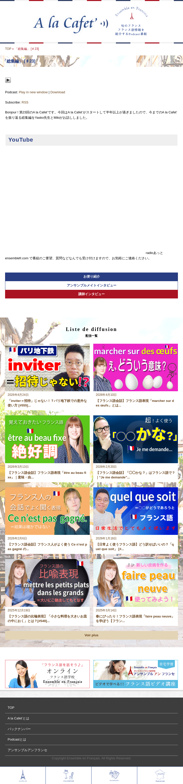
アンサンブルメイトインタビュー (91, 285)
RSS (25, 102)
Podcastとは (17, 739)
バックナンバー (19, 729)
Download (57, 92)
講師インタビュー (91, 294)
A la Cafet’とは (18, 718)
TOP (8, 49)
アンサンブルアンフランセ (27, 750)
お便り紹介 (91, 276)
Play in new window (33, 92)
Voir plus (92, 635)
